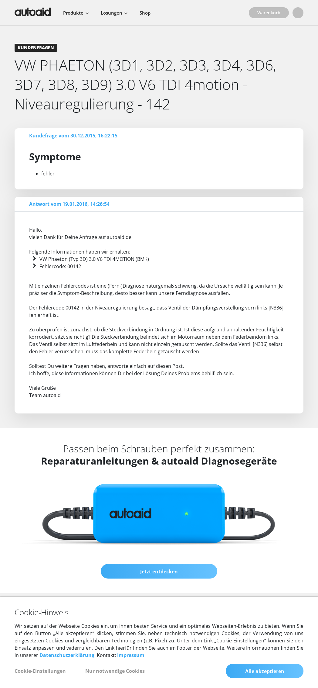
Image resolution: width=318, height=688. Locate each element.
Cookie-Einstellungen (40, 671)
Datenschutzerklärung (66, 655)
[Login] (298, 12)
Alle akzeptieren (264, 671)
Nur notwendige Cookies (115, 671)
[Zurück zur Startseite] (33, 12)
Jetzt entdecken (159, 571)
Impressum (130, 655)
